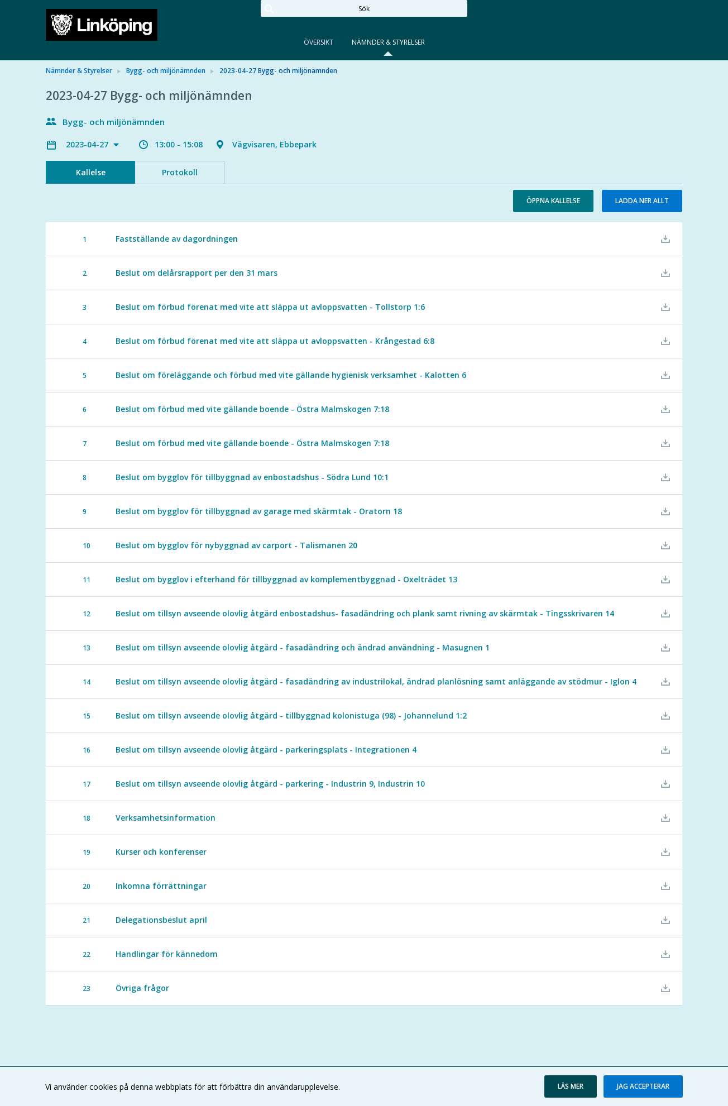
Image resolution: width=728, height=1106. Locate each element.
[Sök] (364, 8)
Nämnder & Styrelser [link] (79, 70)
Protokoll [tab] (180, 172)
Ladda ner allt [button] (642, 200)
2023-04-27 (88, 144)
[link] (101, 24)
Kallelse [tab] (91, 172)
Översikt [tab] (318, 42)
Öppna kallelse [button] (553, 200)
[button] (570, 1086)
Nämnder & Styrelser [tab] (388, 42)
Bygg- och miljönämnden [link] (165, 70)
